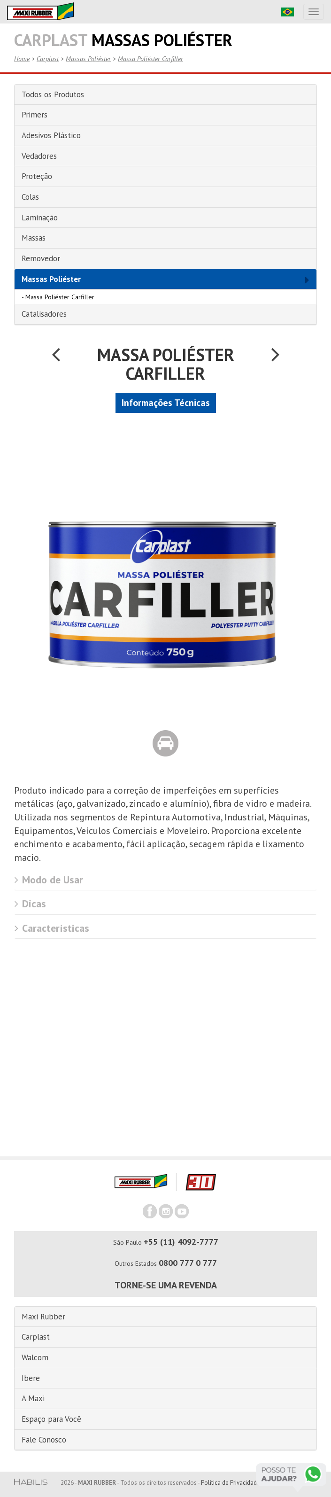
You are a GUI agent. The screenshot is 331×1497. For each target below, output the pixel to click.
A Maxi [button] (33, 1398)
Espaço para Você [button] (51, 1419)
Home (22, 59)
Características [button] (52, 928)
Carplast (48, 59)
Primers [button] (34, 114)
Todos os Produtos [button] (53, 94)
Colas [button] (30, 197)
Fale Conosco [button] (44, 1440)
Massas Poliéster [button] (51, 279)
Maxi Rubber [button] (43, 1316)
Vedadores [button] (39, 156)
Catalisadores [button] (44, 314)
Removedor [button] (41, 258)
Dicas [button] (30, 903)
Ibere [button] (31, 1378)
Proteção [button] (37, 176)
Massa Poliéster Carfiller (150, 59)
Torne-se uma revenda (166, 1285)
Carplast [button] (36, 1337)
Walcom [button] (35, 1357)
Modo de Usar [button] (49, 879)
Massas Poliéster (88, 59)
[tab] (165, 95)
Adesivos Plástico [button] (51, 135)
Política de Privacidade (230, 1483)
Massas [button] (34, 238)
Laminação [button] (40, 217)
